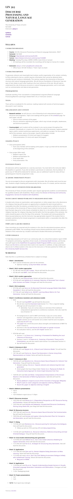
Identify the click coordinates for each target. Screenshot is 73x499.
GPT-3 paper (30, 270)
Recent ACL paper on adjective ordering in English (33, 385)
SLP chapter (40, 329)
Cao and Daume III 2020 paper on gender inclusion (43, 327)
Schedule (8, 35)
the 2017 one (28, 321)
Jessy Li (15, 29)
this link (15, 245)
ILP (39, 428)
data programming (49, 428)
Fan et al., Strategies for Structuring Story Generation (42, 444)
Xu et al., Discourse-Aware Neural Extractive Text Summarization (45, 412)
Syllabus (8, 33)
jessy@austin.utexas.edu (34, 66)
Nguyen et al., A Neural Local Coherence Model (40, 349)
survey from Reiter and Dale (37, 264)
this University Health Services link (16, 249)
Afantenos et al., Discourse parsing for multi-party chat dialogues (45, 424)
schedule (56, 115)
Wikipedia (63, 381)
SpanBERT (28, 302)
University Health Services (49, 241)
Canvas (8, 36)
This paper (20, 323)
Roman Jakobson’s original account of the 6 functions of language (38, 381)
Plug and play (28, 278)
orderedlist (13, 490)
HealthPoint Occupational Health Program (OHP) (35, 243)
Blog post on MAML (23, 459)
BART (25, 272)
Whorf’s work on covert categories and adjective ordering (35, 383)
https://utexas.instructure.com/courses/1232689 (30, 58)
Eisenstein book (36, 304)
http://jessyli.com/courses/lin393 (26, 56)
